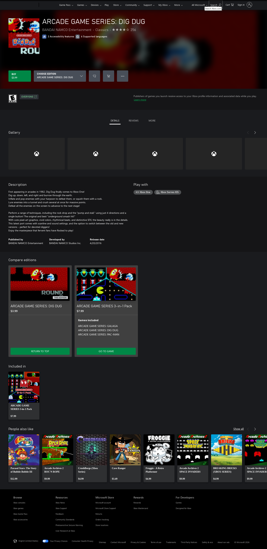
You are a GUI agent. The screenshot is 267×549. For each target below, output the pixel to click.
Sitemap (102, 542)
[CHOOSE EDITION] (60, 76)
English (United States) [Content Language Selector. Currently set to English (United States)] (28, 541)
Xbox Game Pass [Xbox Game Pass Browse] (20, 514)
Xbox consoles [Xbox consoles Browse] (19, 502)
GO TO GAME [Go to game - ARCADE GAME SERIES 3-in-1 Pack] (106, 351)
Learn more (140, 99)
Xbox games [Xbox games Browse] (18, 508)
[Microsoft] (25, 5)
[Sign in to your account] (245, 5)
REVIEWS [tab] (133, 120)
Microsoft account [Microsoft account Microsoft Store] (103, 502)
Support (148, 4)
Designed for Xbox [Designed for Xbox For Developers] (183, 508)
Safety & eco (207, 542)
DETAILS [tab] (115, 120)
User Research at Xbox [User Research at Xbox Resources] (65, 531)
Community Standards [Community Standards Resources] (65, 519)
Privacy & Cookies (138, 542)
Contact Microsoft (118, 542)
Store (116, 4)
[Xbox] (49, 5)
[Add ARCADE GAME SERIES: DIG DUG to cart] (108, 76)
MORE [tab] (152, 120)
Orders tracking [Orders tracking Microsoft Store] (102, 519)
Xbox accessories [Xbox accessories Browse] (20, 519)
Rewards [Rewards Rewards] (137, 502)
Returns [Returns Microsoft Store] (99, 514)
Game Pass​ (65, 4)
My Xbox (163, 4)
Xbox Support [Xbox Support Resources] (61, 508)
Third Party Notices (189, 542)
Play (107, 4)
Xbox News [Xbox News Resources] (60, 502)
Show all (238, 429)
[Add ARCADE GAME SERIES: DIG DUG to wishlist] (94, 76)
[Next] (255, 132)
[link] (23, 396)
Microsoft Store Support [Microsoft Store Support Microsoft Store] (106, 508)
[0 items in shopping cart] (230, 4)
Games (80, 4)
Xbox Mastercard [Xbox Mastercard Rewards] (141, 508)
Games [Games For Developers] (179, 502)
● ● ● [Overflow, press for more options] (122, 76)
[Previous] (248, 132)
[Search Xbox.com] (216, 4)
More (177, 4)
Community (131, 4)
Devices (95, 4)
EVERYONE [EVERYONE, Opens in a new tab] (29, 96)
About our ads (224, 542)
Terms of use (156, 542)
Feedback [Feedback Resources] (59, 514)
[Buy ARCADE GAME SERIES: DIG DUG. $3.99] (19, 76)
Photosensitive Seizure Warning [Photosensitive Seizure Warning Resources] (69, 525)
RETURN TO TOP (40, 351)
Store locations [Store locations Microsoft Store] (102, 525)
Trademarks (171, 542)
